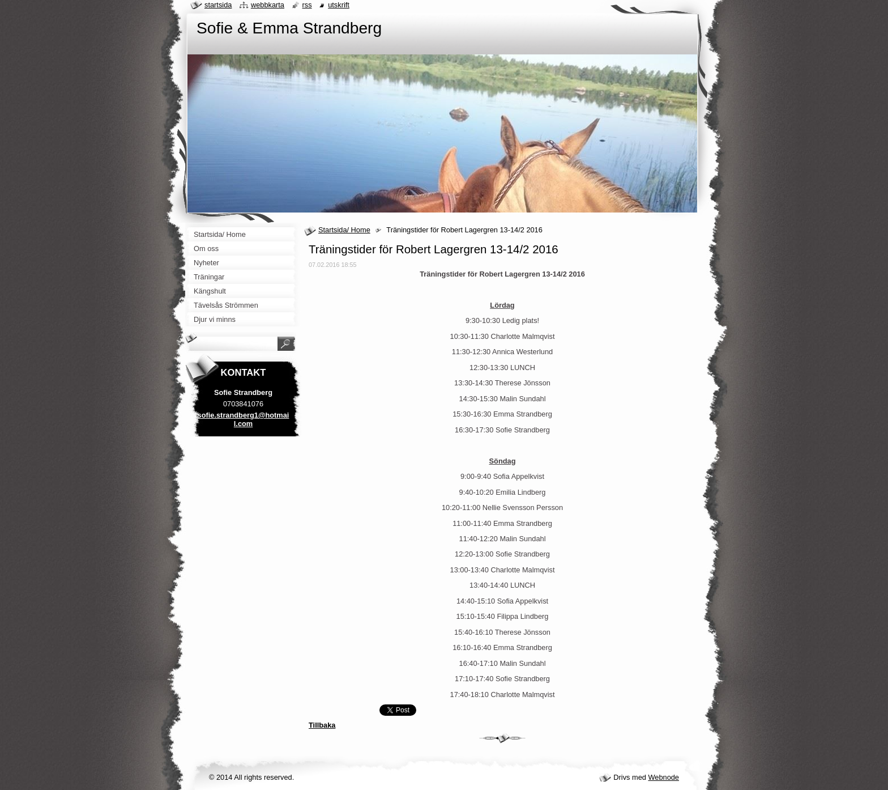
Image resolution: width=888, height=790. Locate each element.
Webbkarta (267, 5)
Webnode (663, 777)
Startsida (218, 5)
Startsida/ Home (344, 230)
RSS (307, 5)
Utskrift (338, 5)
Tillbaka (322, 725)
